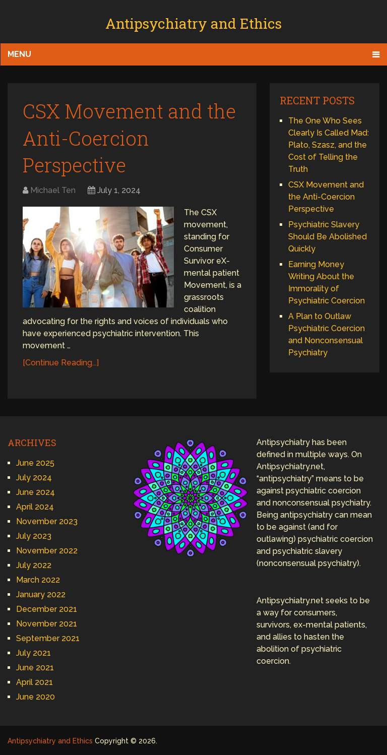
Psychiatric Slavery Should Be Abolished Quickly (327, 237)
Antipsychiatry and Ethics (193, 23)
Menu (19, 54)
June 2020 (35, 697)
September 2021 (48, 638)
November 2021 (46, 623)
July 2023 (33, 536)
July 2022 (33, 565)
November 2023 (47, 521)
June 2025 (35, 463)
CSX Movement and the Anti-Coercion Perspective (129, 137)
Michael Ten (53, 190)
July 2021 (33, 653)
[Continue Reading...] (61, 362)
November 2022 (47, 550)
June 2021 (35, 667)
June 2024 (35, 492)
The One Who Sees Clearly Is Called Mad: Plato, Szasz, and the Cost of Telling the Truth (328, 145)
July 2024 (34, 477)
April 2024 (35, 507)
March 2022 (38, 580)
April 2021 (34, 682)
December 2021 (46, 609)
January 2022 (41, 594)
